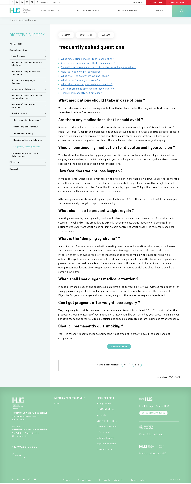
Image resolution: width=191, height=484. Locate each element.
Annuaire (66, 481)
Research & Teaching (127, 11)
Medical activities (18, 51)
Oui (125, 366)
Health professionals (88, 11)
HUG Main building (105, 410)
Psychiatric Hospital (106, 445)
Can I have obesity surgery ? (27, 121)
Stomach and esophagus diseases (23, 83)
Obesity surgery (19, 114)
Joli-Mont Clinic (104, 451)
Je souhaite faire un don (153, 414)
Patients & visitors (50, 11)
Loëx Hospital (103, 433)
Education (14, 163)
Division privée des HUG (153, 454)
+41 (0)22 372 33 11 (24, 448)
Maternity (101, 416)
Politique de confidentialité (111, 481)
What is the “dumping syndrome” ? (80, 81)
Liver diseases (18, 57)
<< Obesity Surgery (119, 347)
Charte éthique (84, 481)
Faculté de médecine (151, 435)
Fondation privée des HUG (154, 407)
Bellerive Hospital (105, 439)
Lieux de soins (105, 399)
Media (57, 405)
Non (137, 366)
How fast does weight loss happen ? (82, 72)
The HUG (160, 11)
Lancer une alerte (139, 481)
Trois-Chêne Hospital (107, 428)
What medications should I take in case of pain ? (88, 60)
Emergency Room (105, 405)
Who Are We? (16, 45)
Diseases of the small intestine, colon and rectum (27, 98)
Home (13, 21)
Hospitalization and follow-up (28, 141)
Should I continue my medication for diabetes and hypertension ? (98, 68)
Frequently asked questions (27, 148)
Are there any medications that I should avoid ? (88, 64)
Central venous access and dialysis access (25, 155)
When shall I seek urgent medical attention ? (86, 85)
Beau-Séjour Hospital (107, 422)
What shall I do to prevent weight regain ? (85, 77)
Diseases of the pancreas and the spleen (26, 74)
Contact (19, 457)
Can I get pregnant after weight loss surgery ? (87, 90)
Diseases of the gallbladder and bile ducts (27, 65)
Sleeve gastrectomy (23, 135)
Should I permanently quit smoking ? (82, 94)
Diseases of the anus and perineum (24, 107)
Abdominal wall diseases (23, 90)
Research (14, 170)
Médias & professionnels (69, 399)
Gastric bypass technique (26, 128)
